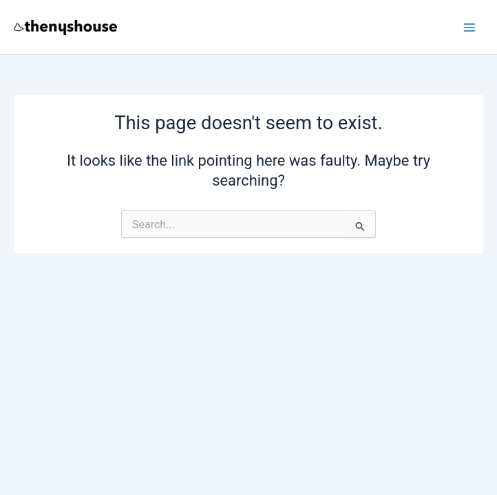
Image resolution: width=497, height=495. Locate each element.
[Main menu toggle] (469, 27)
